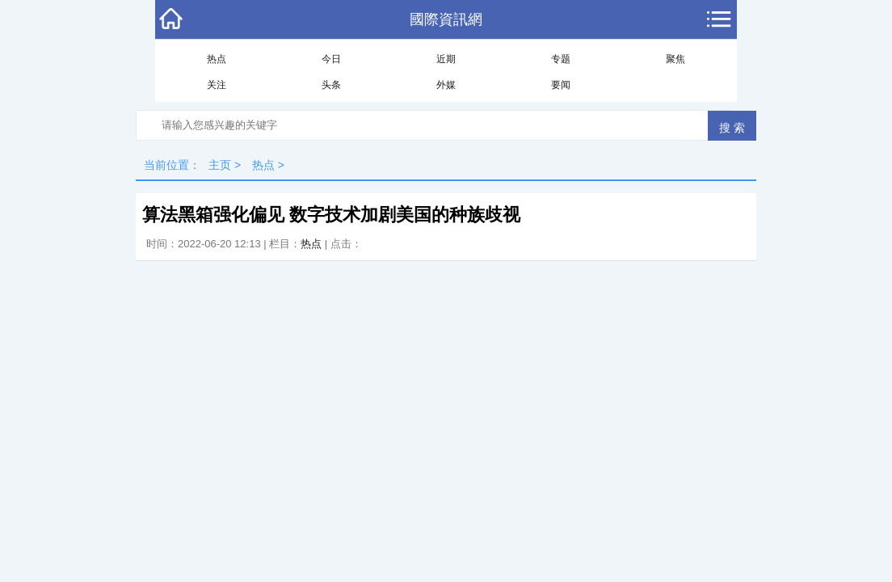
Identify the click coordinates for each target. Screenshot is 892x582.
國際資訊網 (446, 19)
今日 (331, 59)
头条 (331, 85)
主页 (219, 164)
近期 (446, 59)
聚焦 (675, 59)
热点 (216, 59)
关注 (216, 85)
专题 (560, 59)
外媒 (446, 85)
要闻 (560, 85)
